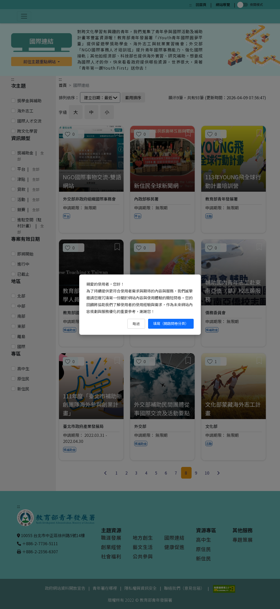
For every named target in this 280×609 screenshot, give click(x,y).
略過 (136, 323)
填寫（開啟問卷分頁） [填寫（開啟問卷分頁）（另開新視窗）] (171, 323)
